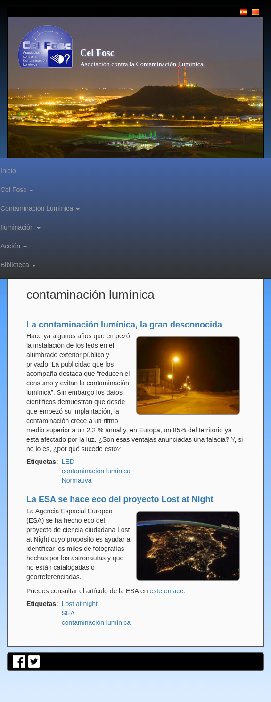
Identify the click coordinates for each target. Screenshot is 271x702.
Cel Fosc (97, 53)
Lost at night (80, 603)
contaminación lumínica (96, 471)
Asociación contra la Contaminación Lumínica (141, 64)
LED (68, 461)
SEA (68, 613)
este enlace (167, 591)
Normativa (77, 480)
